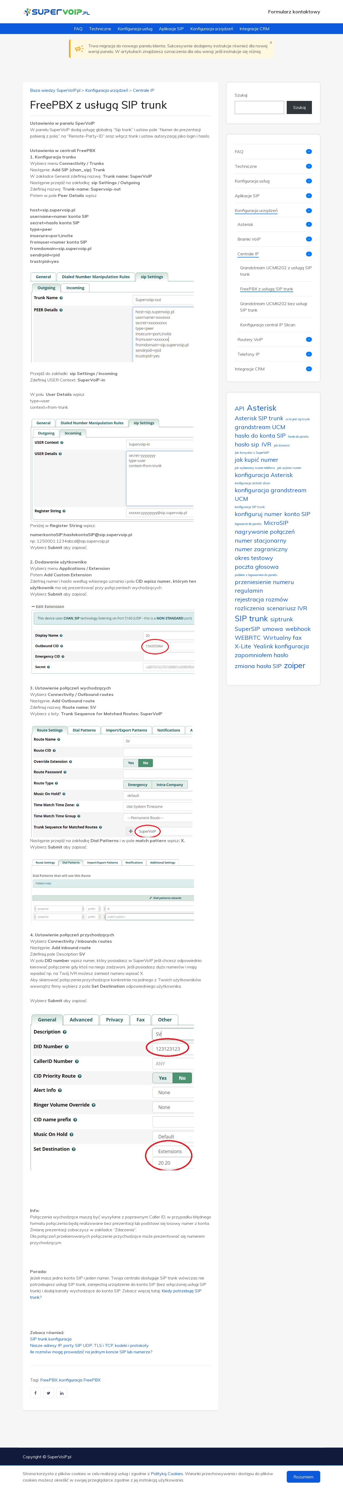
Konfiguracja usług (135, 28)
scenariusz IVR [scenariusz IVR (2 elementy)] (287, 608)
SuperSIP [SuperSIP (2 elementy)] (247, 628)
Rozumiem (303, 1476)
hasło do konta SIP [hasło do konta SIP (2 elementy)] (260, 435)
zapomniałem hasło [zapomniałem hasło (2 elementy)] (261, 654)
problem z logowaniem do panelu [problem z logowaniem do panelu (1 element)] (256, 575)
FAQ (78, 28)
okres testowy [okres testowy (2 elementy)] (254, 557)
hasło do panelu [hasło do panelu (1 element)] (298, 436)
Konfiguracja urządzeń (211, 28)
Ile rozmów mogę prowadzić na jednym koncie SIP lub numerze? (91, 1351)
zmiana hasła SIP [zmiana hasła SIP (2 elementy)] (258, 665)
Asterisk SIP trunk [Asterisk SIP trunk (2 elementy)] (259, 418)
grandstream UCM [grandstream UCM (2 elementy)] (260, 426)
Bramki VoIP (249, 239)
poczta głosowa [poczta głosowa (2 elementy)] (257, 566)
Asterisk (245, 224)
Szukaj (241, 95)
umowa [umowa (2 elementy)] (272, 628)
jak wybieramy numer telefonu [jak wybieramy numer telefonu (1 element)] (255, 468)
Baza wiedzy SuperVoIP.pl (55, 90)
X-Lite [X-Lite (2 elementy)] (243, 646)
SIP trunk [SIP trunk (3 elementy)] (251, 618)
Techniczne (100, 28)
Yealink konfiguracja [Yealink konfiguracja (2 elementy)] (281, 646)
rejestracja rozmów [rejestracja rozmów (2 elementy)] (261, 599)
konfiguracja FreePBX (79, 1380)
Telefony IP (248, 354)
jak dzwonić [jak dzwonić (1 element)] (282, 445)
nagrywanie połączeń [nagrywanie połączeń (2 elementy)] (265, 531)
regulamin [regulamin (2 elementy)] (249, 590)
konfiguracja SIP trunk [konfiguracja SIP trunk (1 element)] (250, 507)
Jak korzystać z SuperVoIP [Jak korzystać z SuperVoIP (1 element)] (252, 453)
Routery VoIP (250, 339)
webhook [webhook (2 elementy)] (298, 628)
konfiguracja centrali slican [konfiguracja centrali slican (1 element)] (252, 483)
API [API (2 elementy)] (239, 408)
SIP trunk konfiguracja (51, 1339)
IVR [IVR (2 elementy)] (266, 444)
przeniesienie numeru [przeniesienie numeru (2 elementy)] (264, 581)
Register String (66, 525)
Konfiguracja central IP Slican (267, 324)
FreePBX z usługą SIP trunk (266, 288)
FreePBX (48, 1380)
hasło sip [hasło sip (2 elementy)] (247, 444)
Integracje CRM (254, 28)
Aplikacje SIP (171, 28)
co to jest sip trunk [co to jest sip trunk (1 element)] (298, 419)
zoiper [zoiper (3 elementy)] (294, 665)
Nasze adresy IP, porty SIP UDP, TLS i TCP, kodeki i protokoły (89, 1345)
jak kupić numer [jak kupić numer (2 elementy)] (256, 459)
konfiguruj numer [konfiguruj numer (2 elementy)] (258, 513)
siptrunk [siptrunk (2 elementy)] (281, 619)
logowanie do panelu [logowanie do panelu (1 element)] (248, 524)
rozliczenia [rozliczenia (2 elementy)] (249, 608)
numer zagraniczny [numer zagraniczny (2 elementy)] (261, 548)
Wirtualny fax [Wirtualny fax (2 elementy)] (282, 637)
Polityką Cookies (167, 1473)
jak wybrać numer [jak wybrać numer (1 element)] (289, 468)
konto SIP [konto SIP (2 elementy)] (297, 513)
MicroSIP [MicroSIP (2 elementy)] (276, 522)
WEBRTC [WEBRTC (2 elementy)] (248, 637)
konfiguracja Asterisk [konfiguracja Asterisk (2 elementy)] (264, 474)
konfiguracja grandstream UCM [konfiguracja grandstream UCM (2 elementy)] (270, 494)
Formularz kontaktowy (294, 12)
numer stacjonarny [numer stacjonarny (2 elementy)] (260, 540)
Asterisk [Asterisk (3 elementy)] (262, 407)
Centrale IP (143, 90)
